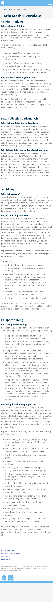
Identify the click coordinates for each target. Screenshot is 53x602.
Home (3, 3)
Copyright (4, 556)
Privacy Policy (6, 559)
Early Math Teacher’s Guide (10, 553)
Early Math (5, 9)
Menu (50, 3)
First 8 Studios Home (8, 550)
